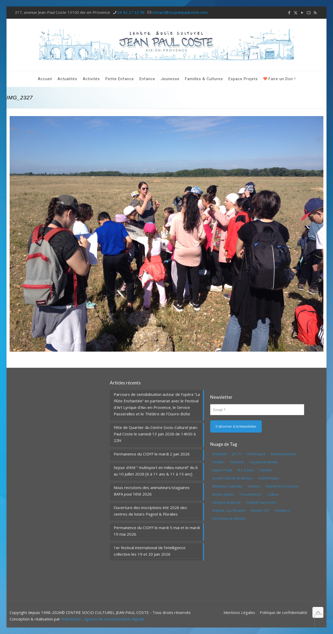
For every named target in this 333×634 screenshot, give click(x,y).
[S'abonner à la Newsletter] (236, 426)
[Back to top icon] (317, 612)
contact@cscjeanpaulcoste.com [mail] (180, 12)
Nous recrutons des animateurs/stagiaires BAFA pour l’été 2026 (152, 491)
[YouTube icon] (302, 12)
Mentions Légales (239, 612)
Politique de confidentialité (283, 612)
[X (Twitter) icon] (296, 12)
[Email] (257, 409)
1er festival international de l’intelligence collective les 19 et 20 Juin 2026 (149, 551)
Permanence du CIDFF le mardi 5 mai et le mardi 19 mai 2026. (157, 531)
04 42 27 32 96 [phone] (131, 12)
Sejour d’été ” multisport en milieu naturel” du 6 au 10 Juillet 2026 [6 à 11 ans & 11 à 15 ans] (156, 471)
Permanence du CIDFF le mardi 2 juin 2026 (152, 454)
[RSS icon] (315, 12)
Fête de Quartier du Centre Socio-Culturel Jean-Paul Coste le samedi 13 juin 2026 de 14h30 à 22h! (156, 434)
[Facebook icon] (289, 12)
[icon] (309, 12)
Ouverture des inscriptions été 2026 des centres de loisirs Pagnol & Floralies (150, 511)
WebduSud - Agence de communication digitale (103, 619)
